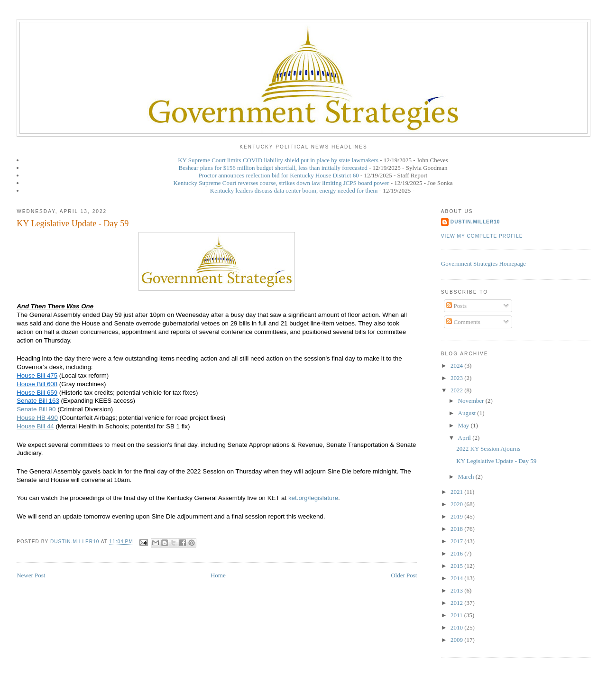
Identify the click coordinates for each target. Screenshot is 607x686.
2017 (457, 541)
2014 (457, 578)
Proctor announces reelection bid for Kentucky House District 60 (279, 175)
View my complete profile (482, 236)
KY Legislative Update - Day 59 (496, 460)
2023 (457, 377)
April (465, 437)
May (464, 425)
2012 (457, 602)
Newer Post (31, 575)
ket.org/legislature (313, 497)
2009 (457, 639)
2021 (457, 491)
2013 (457, 590)
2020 (457, 504)
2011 (457, 615)
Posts (456, 305)
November (472, 400)
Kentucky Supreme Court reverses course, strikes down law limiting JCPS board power (281, 182)
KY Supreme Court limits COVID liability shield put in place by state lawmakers (278, 160)
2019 (457, 516)
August (468, 413)
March (467, 476)
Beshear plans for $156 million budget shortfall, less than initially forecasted (273, 167)
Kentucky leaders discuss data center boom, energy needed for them (294, 190)
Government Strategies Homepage (483, 263)
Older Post (404, 575)
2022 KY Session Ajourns (488, 448)
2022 (457, 390)
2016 (457, 553)
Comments (463, 321)
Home (218, 575)
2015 (457, 565)
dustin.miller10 (475, 221)
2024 (457, 365)
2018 (457, 528)
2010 (457, 627)
